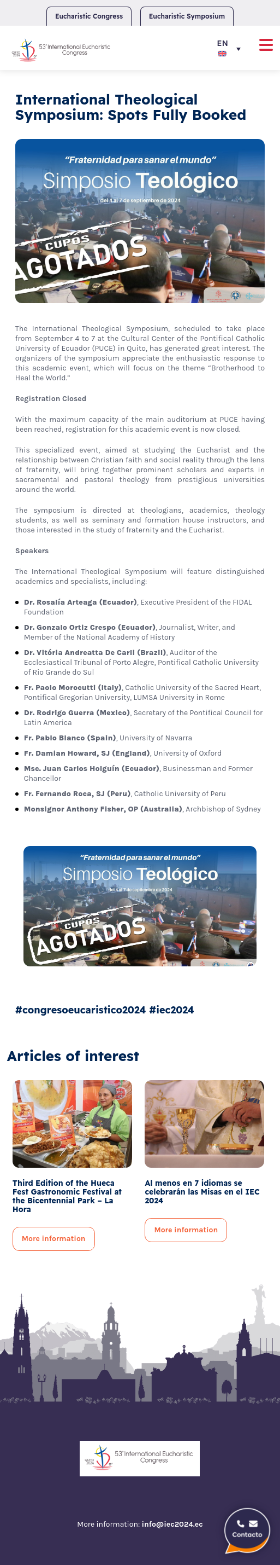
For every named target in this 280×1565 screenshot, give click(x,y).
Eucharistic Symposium (187, 16)
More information (54, 1238)
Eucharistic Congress (89, 16)
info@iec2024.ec (171, 1524)
